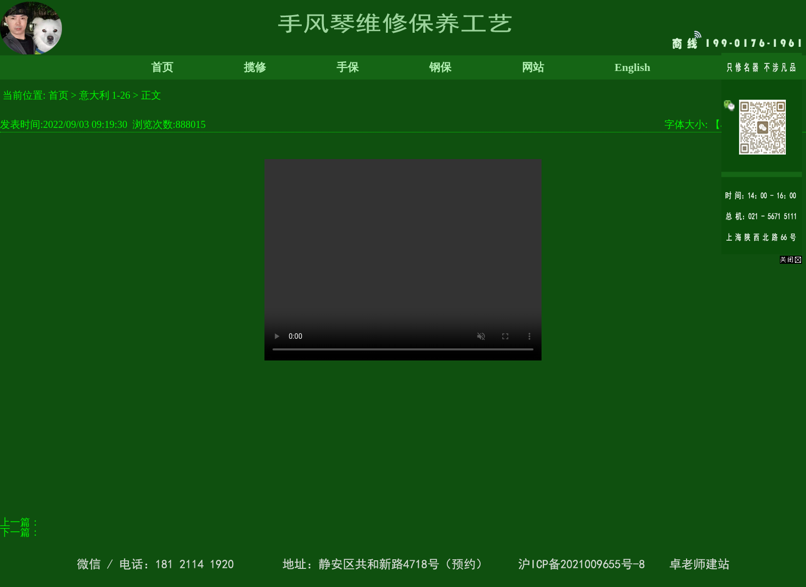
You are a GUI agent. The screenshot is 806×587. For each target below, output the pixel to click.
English (632, 67)
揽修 (255, 67)
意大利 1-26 (104, 95)
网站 (533, 67)
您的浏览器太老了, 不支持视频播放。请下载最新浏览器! (403, 259)
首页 (162, 67)
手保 (348, 67)
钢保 (440, 67)
